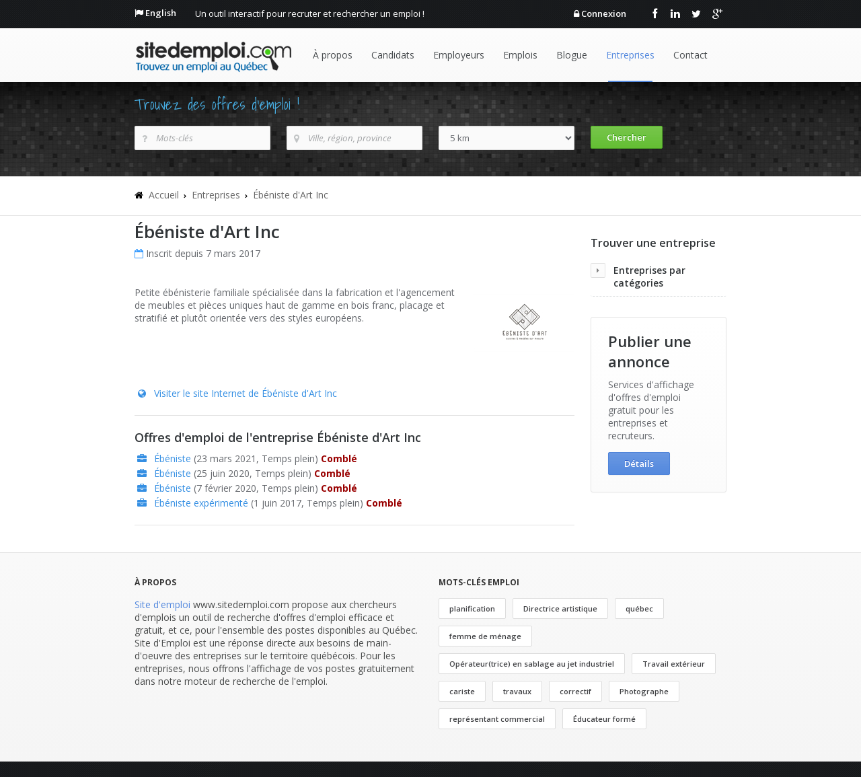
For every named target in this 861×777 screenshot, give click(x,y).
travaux (517, 691)
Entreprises (630, 54)
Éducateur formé (604, 719)
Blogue (571, 54)
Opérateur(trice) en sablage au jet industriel (531, 664)
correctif (575, 691)
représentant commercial (497, 719)
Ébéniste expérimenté (201, 502)
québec (639, 608)
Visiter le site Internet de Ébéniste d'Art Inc (245, 393)
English (160, 13)
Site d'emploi (162, 604)
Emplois (520, 54)
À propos (332, 54)
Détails (639, 463)
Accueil (164, 194)
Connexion (603, 13)
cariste (462, 691)
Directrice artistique (560, 608)
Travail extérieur (673, 664)
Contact (690, 54)
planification (472, 608)
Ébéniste (172, 458)
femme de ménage (485, 636)
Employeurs (458, 54)
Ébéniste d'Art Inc (290, 194)
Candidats (392, 54)
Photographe (644, 691)
